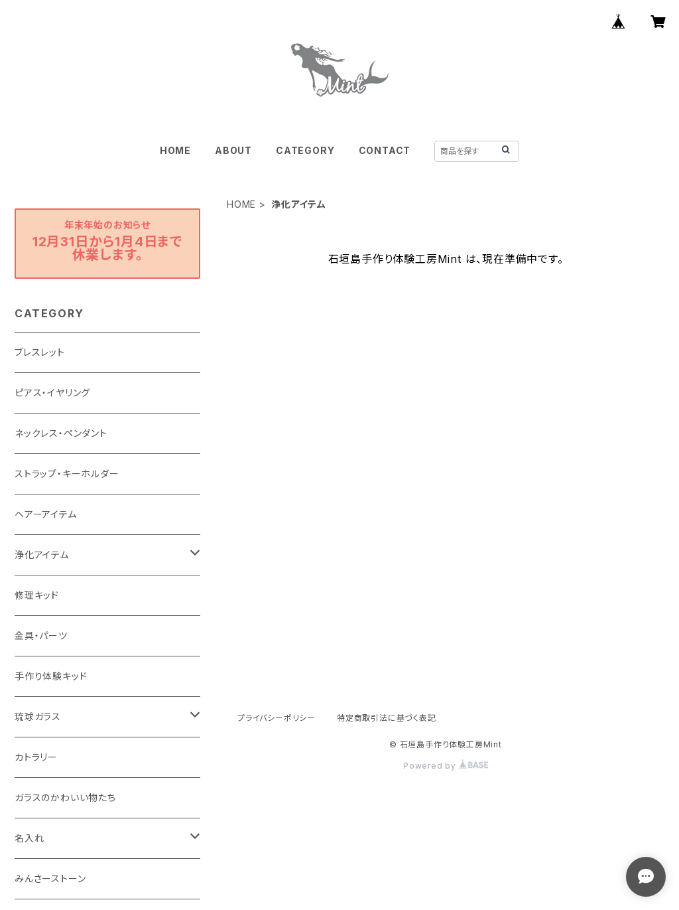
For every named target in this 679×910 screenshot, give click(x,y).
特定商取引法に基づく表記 (386, 718)
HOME (175, 150)
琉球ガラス (38, 716)
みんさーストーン (50, 878)
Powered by (445, 766)
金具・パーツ (41, 635)
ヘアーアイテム (46, 514)
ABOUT (233, 150)
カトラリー (36, 757)
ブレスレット (40, 352)
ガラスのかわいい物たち (65, 797)
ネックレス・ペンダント (61, 433)
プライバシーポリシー (276, 718)
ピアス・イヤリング (52, 392)
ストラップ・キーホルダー (67, 473)
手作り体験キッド (51, 676)
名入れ (29, 838)
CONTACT (385, 150)
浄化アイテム (42, 554)
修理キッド (37, 595)
